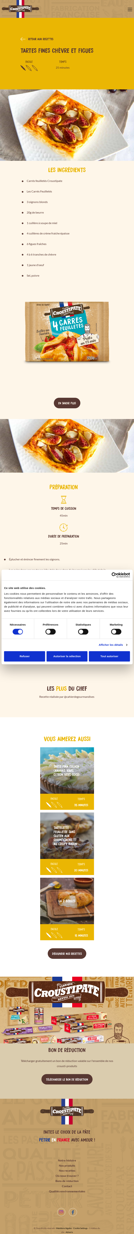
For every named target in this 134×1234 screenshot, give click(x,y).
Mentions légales (64, 1228)
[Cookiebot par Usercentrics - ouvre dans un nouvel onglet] (114, 575)
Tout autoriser (109, 656)
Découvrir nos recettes (67, 953)
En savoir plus (67, 403)
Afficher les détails (111, 644)
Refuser (25, 656)
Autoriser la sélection (67, 656)
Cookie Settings (80, 1228)
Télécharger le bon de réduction (67, 1079)
